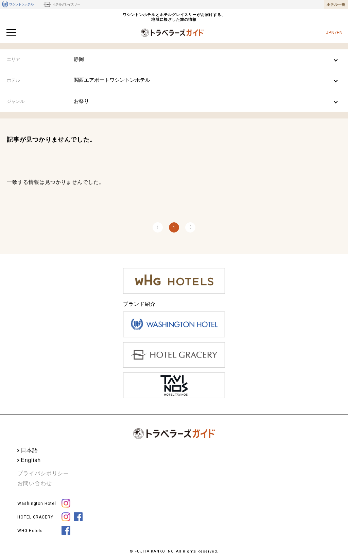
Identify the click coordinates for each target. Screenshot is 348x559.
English (31, 460)
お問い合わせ (34, 483)
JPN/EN (334, 32)
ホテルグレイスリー (61, 4)
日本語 (29, 450)
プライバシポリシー (43, 473)
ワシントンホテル (18, 4)
